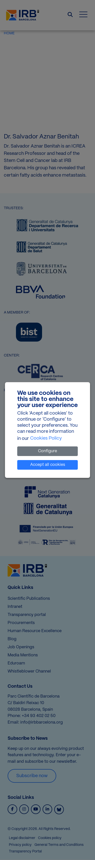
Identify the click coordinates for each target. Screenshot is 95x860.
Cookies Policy (46, 438)
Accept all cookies (47, 465)
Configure (47, 451)
